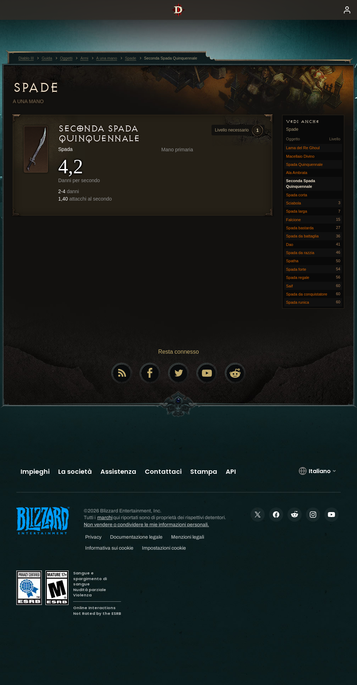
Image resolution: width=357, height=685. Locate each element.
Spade (36, 87)
